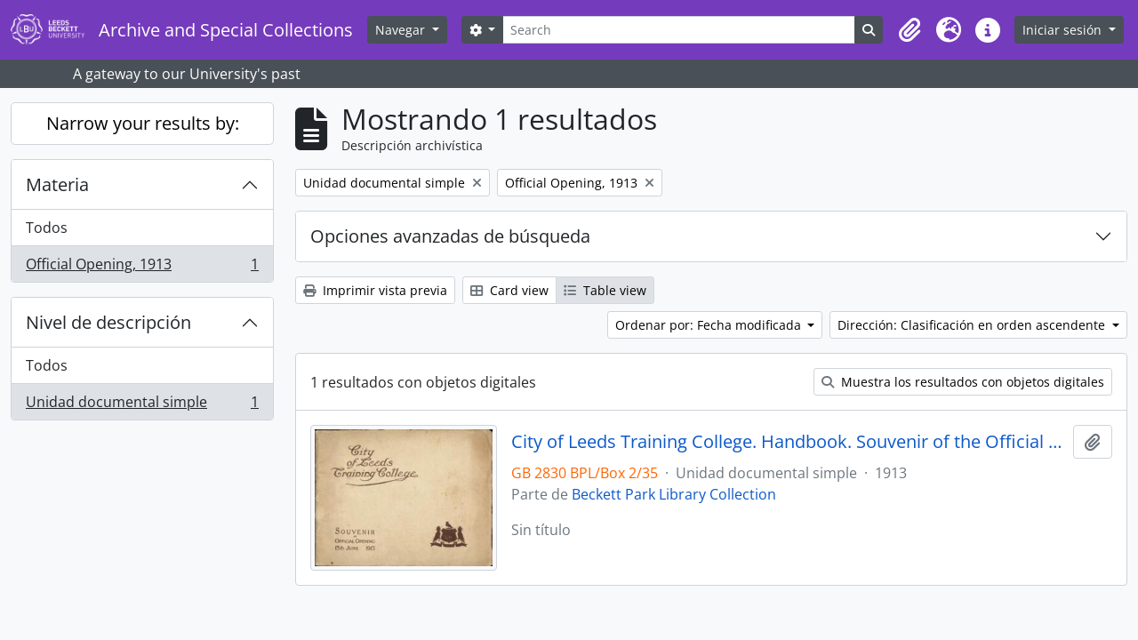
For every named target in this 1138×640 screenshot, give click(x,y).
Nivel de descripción (108, 322)
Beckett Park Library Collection (674, 494)
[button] (909, 30)
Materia (57, 184)
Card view (509, 290)
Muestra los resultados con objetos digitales (962, 381)
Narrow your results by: (142, 123)
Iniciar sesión (1063, 29)
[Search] (678, 30)
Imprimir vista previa (375, 290)
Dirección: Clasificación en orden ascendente (973, 324)
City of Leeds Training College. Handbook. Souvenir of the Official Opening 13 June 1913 (789, 441)
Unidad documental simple (142, 405)
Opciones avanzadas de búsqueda (450, 236)
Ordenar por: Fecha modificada (710, 324)
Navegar (402, 29)
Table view (605, 290)
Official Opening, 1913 (142, 267)
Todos (47, 227)
